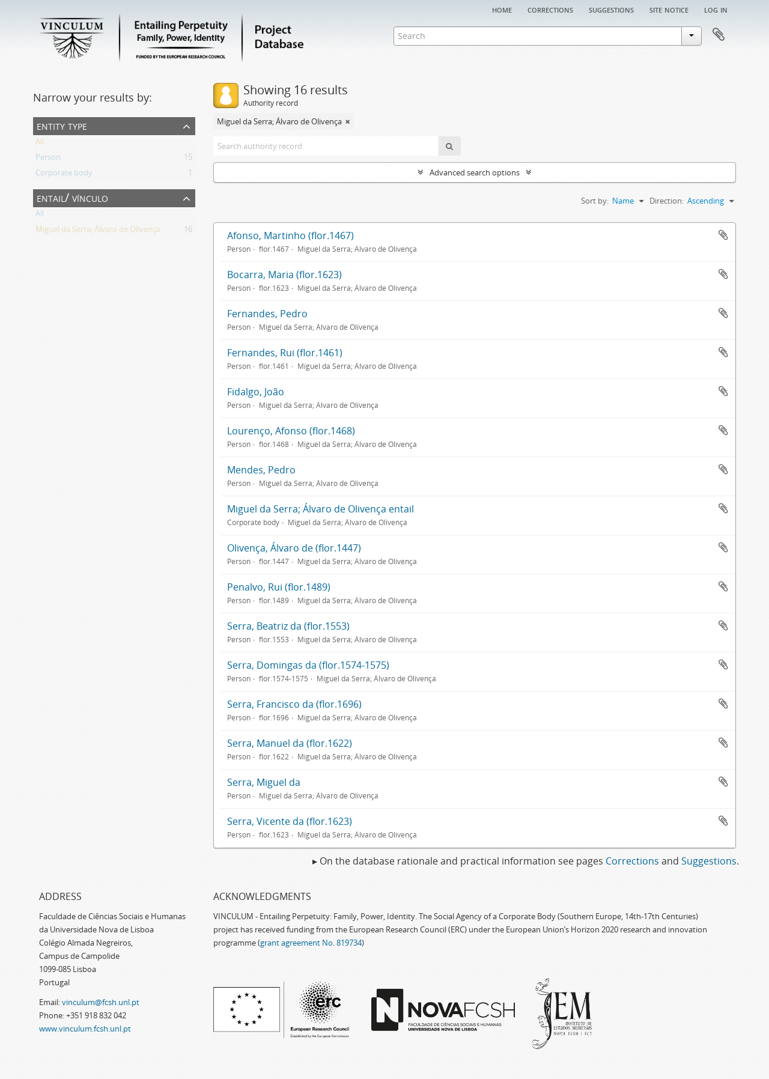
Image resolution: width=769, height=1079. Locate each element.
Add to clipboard (723, 235)
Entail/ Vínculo (72, 197)
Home (502, 9)
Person (48, 159)
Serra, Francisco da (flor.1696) (294, 704)
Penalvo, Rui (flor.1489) (278, 587)
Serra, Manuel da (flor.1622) (289, 743)
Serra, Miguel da (263, 782)
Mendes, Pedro (261, 469)
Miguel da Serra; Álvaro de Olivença (97, 231)
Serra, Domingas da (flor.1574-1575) (308, 665)
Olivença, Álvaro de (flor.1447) (294, 548)
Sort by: (595, 200)
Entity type (62, 125)
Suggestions (611, 9)
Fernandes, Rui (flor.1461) (284, 352)
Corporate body (64, 174)
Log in (716, 9)
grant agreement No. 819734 (311, 942)
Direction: (666, 200)
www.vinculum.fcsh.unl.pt (85, 1028)
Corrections (550, 9)
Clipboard (719, 35)
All (39, 143)
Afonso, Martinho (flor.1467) (290, 235)
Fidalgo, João (255, 391)
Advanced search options (475, 172)
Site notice (668, 9)
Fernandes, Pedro (267, 313)
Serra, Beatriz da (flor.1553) (288, 626)
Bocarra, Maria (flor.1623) (284, 274)
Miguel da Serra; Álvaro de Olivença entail (320, 508)
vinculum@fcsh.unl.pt (100, 1002)
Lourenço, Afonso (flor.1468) (291, 430)
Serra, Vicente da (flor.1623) (289, 821)
